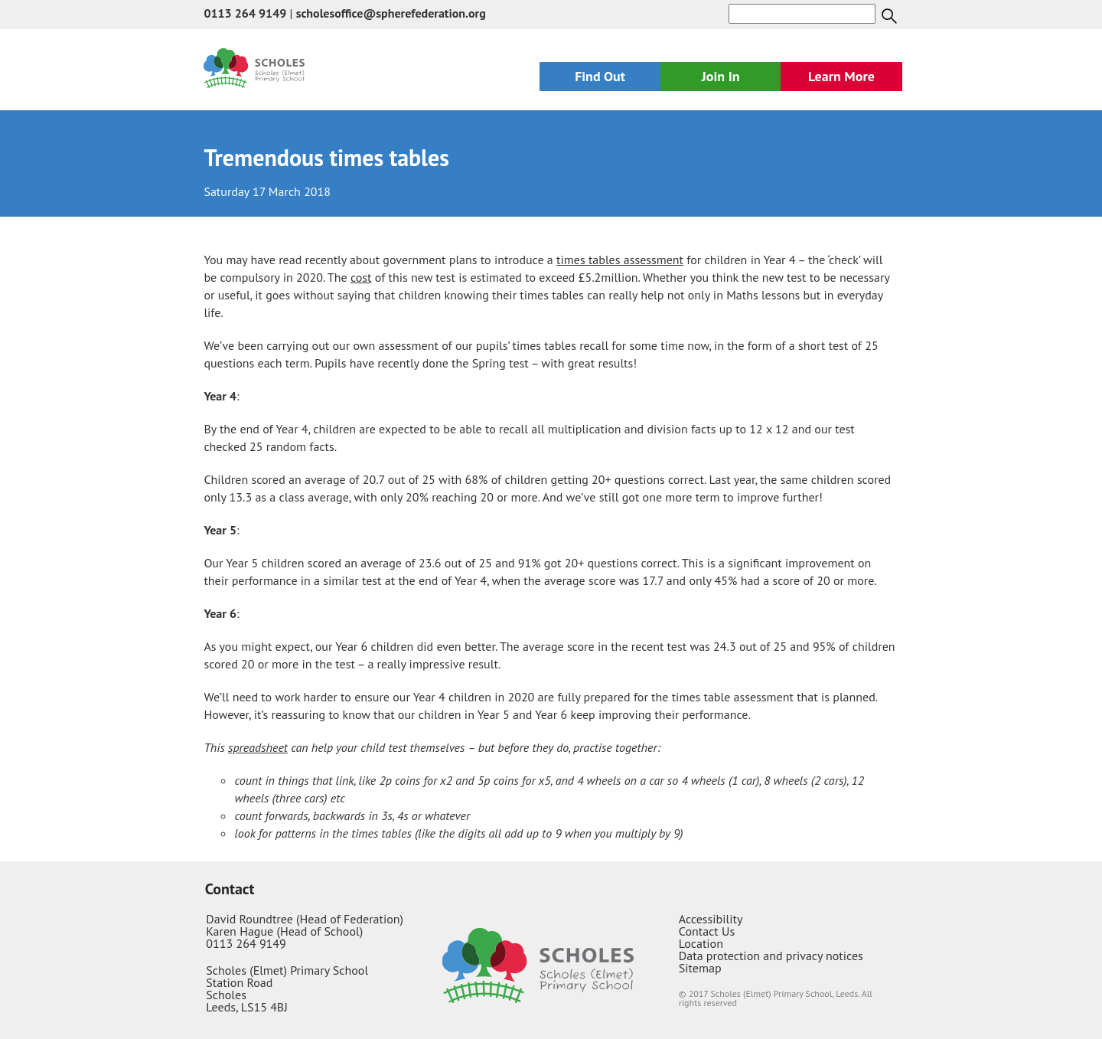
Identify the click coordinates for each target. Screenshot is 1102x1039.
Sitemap (700, 967)
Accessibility (711, 918)
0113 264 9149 (245, 13)
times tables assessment (619, 259)
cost (361, 277)
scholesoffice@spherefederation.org (391, 13)
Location (701, 943)
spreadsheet (258, 747)
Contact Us (707, 931)
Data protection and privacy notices (771, 955)
